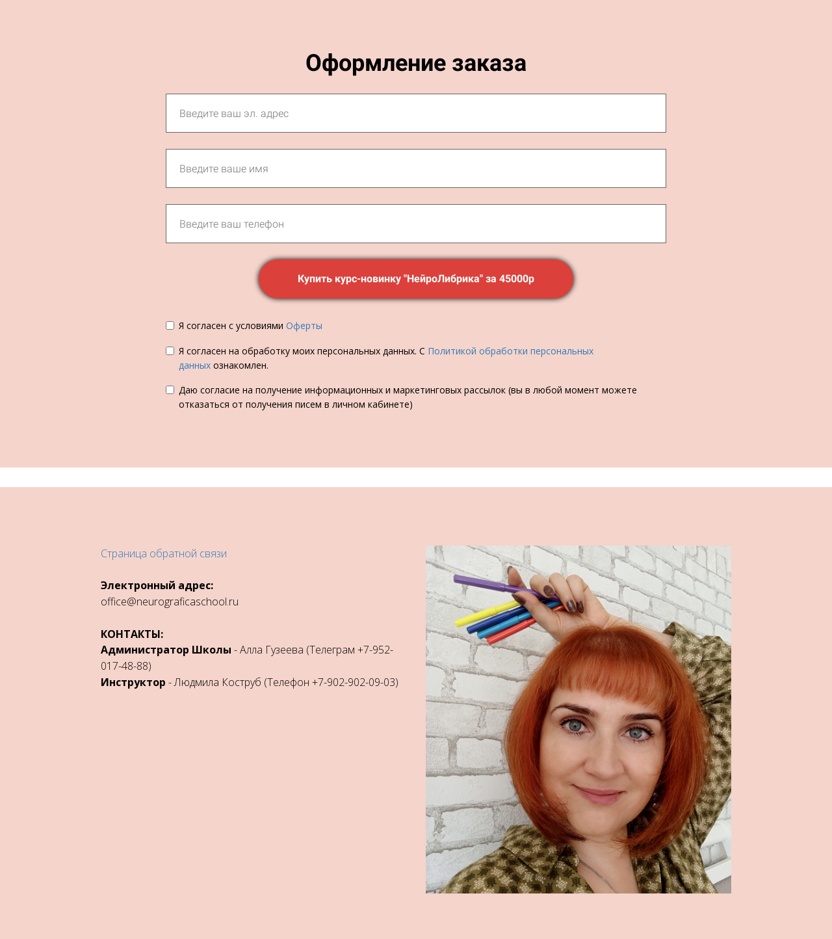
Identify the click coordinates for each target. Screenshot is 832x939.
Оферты (304, 325)
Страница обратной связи (164, 553)
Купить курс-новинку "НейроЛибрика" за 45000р (416, 278)
